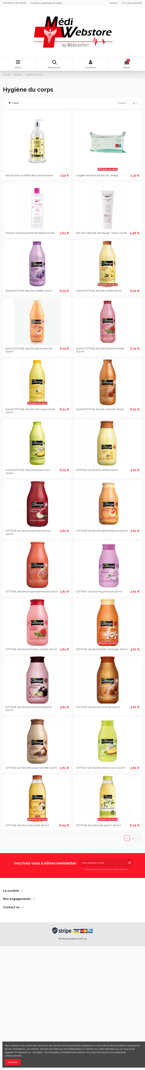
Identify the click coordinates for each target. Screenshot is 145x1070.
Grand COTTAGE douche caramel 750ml (100, 409)
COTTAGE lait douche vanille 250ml (97, 469)
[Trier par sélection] (123, 103)
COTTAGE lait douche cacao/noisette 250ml (31, 767)
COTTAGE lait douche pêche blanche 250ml (102, 530)
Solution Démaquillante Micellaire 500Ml (30, 232)
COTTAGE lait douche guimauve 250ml (99, 591)
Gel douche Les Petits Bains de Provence (29, 175)
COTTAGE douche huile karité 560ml (27, 825)
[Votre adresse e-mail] (102, 863)
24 (134, 103)
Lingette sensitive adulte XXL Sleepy (97, 175)
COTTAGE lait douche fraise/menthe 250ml (31, 649)
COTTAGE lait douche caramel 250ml (98, 706)
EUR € (114, 3)
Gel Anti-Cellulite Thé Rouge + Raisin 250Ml (101, 232)
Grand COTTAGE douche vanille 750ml (99, 290)
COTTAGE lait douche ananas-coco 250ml (100, 767)
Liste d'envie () (132, 3)
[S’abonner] (129, 863)
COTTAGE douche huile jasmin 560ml (98, 825)
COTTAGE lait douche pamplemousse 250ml (31, 591)
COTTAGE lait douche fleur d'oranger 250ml (102, 649)
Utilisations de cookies (15, 3)
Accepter (13, 1062)
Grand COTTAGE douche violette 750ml (28, 290)
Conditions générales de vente (46, 3)
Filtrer (14, 103)
